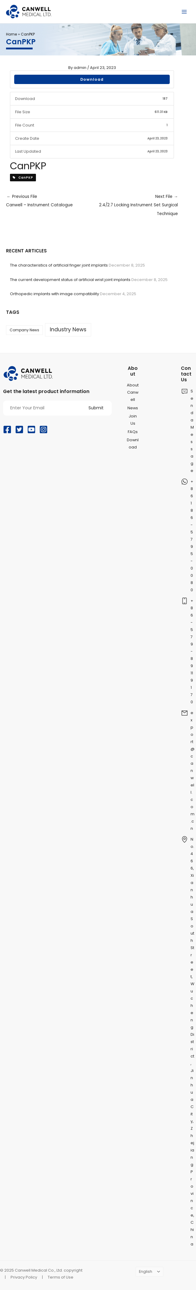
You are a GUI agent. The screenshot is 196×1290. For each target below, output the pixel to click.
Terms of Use (60, 1277)
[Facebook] (7, 429)
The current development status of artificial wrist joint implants (70, 279)
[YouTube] (31, 429)
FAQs (133, 431)
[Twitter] (19, 429)
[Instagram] (43, 429)
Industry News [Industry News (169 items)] (68, 329)
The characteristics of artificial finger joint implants (59, 265)
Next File (135, 206)
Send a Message (192, 431)
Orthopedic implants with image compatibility (54, 293)
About (133, 371)
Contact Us (186, 374)
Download (92, 79)
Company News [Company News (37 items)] (24, 330)
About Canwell (133, 392)
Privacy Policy (24, 1277)
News (132, 408)
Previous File (49, 202)
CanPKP (23, 177)
